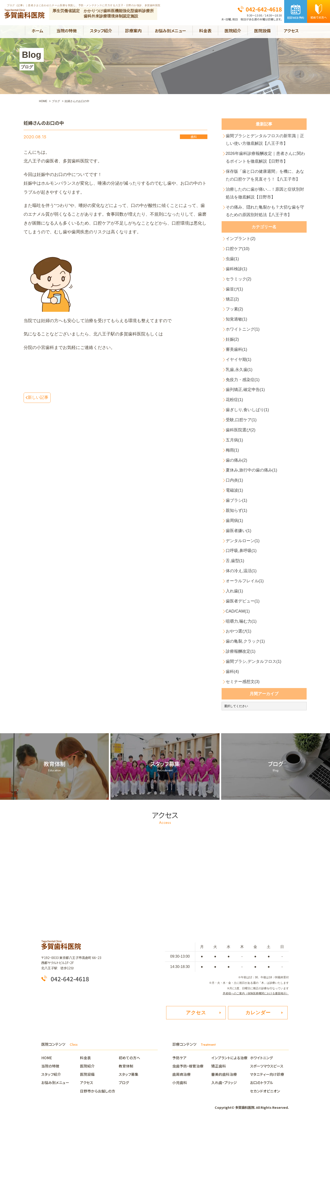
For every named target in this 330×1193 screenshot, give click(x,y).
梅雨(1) (233, 492)
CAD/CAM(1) (239, 669)
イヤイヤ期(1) (239, 392)
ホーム (37, 30)
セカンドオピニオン (265, 1159)
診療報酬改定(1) (242, 714)
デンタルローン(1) (244, 592)
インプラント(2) (242, 258)
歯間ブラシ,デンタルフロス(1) (255, 725)
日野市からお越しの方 (97, 1159)
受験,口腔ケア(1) (242, 458)
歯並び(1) (235, 314)
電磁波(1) (235, 536)
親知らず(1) (237, 558)
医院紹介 (233, 30)
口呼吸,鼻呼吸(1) (242, 603)
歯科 (193, 137)
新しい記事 (39, 397)
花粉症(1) (235, 436)
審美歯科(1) (237, 381)
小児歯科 (179, 1150)
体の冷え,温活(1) (242, 625)
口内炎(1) (235, 525)
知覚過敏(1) (237, 347)
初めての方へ (129, 1125)
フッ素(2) (235, 336)
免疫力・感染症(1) (244, 414)
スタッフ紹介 (101, 30)
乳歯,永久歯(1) (240, 403)
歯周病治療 (181, 1142)
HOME (48, 1125)
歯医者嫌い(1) (239, 580)
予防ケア (179, 1125)
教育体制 (126, 1134)
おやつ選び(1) (239, 691)
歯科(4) (233, 736)
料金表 (205, 30)
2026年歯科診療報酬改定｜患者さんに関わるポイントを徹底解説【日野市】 (266, 161)
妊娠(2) (233, 370)
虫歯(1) (233, 281)
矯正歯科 (218, 1134)
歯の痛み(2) (237, 503)
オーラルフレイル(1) (246, 636)
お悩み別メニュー (170, 30)
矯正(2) (233, 325)
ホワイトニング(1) (244, 358)
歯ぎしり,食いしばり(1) (249, 447)
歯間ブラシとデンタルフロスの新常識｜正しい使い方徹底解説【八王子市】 (265, 141)
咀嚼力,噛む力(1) (242, 680)
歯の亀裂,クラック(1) (247, 703)
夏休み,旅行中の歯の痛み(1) (253, 514)
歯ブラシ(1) (237, 547)
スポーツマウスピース (266, 1134)
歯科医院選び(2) (242, 469)
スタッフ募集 (128, 1142)
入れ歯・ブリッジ (224, 1150)
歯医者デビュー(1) (244, 658)
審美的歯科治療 (224, 1142)
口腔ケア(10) (238, 270)
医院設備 (262, 30)
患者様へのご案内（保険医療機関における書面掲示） (256, 1060)
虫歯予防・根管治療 (188, 1134)
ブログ (124, 1150)
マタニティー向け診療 (267, 1142)
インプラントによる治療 (229, 1125)
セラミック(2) (239, 303)
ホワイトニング (261, 1125)
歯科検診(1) (237, 292)
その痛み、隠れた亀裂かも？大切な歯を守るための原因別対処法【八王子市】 (265, 229)
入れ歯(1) (235, 647)
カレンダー (257, 1080)
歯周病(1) (235, 569)
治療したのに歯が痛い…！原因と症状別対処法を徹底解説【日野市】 (265, 209)
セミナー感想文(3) (244, 747)
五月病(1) (235, 481)
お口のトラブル (261, 1150)
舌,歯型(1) (236, 614)
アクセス (291, 30)
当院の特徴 (66, 30)
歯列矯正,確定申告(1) (247, 425)
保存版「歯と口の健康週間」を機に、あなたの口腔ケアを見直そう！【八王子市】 (265, 185)
